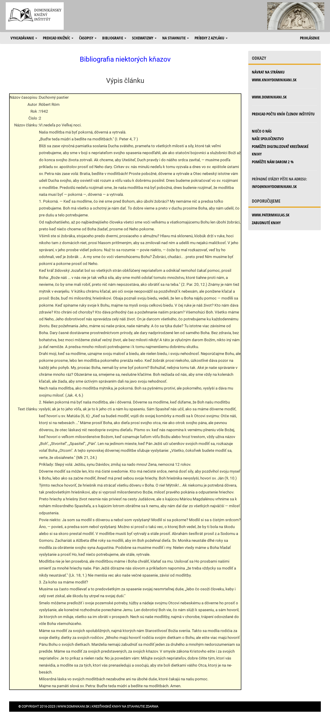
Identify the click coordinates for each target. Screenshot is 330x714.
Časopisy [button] (87, 38)
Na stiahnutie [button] (175, 38)
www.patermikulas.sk (270, 215)
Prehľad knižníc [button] (58, 38)
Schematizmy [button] (144, 38)
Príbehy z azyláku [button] (211, 38)
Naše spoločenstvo (268, 138)
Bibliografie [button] (114, 38)
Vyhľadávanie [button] (24, 38)
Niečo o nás (262, 131)
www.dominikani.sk (269, 97)
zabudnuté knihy (266, 222)
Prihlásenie (309, 38)
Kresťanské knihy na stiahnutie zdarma (125, 706)
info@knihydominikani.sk (274, 186)
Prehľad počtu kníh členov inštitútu (283, 114)
